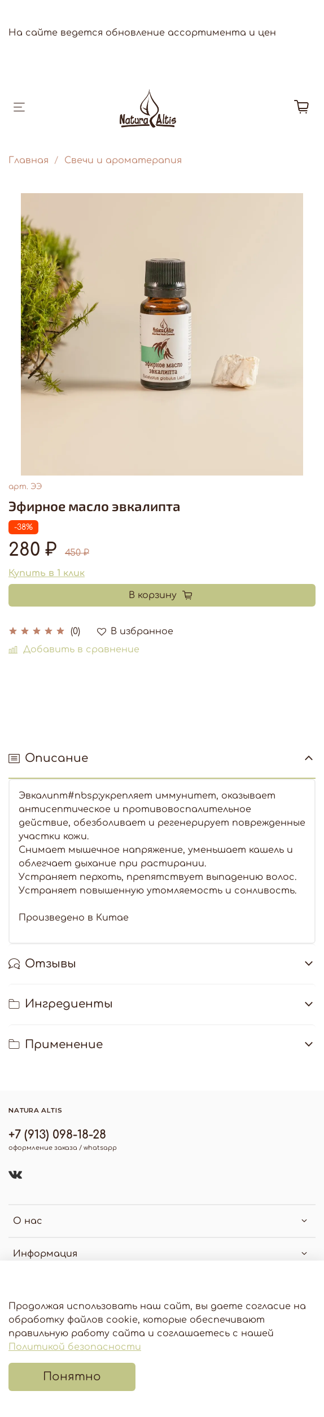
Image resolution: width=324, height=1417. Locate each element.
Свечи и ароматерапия (123, 160)
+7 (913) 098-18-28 (57, 1134)
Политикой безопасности (74, 1347)
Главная (28, 160)
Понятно (72, 1376)
